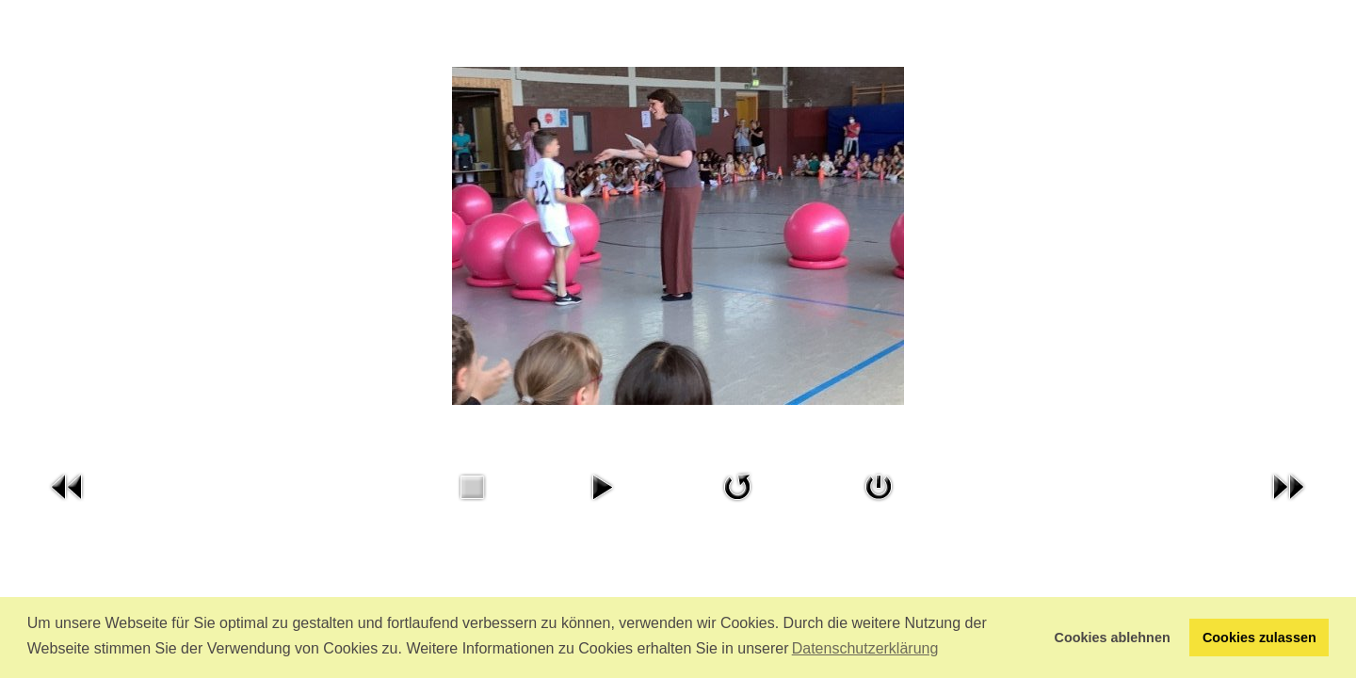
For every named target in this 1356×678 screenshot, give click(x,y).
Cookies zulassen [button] (1259, 637)
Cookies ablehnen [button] (1112, 637)
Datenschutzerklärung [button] (865, 648)
